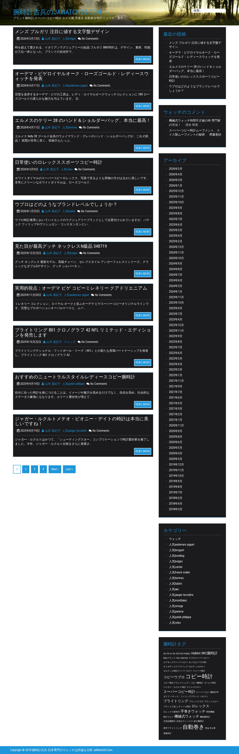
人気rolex (67, 169)
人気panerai (176, 611)
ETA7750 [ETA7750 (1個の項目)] (179, 653)
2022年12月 (176, 325)
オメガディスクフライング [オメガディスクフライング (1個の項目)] (175, 666)
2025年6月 (175, 224)
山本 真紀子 (51, 38)
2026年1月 (175, 185)
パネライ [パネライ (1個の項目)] (204, 696)
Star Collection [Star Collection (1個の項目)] (182, 658)
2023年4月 (175, 319)
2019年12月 (176, 464)
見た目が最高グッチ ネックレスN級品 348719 (61, 245)
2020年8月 (175, 436)
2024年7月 (175, 275)
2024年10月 (176, 258)
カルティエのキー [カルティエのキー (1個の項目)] (197, 666)
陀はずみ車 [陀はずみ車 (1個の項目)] (210, 728)
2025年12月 (176, 191)
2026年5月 (175, 169)
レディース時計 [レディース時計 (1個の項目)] (183, 706)
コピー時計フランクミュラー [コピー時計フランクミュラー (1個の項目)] (176, 683)
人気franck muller (179, 572)
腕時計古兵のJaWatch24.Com (57, 12)
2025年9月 (175, 208)
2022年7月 (175, 347)
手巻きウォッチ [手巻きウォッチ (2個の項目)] (193, 711)
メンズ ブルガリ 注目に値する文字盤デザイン (62, 31)
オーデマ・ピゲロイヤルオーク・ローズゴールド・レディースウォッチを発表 (82, 76)
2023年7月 (175, 314)
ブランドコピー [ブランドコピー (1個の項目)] (211, 701)
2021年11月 (176, 381)
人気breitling (176, 556)
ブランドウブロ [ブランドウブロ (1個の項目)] (196, 701)
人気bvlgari (69, 38)
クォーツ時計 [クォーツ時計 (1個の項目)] (199, 671)
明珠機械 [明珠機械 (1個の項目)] (210, 712)
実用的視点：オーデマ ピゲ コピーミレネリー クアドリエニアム (81, 287)
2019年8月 (175, 487)
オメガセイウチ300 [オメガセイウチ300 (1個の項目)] (197, 662)
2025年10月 (176, 202)
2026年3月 (175, 180)
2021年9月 (175, 386)
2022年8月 (175, 341)
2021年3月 (175, 408)
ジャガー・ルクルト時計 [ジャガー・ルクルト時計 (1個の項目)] (174, 687)
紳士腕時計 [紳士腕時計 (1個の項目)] (199, 721)
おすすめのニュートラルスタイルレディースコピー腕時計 (75, 376)
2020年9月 (175, 431)
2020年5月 (175, 447)
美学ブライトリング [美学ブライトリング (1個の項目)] (172, 728)
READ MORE (142, 59)
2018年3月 (175, 509)
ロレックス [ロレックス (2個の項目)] (200, 706)
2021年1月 (175, 420)
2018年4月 (175, 503)
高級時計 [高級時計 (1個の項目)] (167, 733)
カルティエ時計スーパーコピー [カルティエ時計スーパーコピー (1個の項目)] (177, 671)
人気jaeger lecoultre (74, 430)
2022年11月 (176, 330)
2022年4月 (175, 364)
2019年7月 (175, 492)
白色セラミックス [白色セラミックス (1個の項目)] (184, 721)
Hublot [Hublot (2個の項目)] (196, 653)
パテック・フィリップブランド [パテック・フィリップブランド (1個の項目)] (184, 696)
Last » (69, 468)
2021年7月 (175, 392)
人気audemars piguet (75, 85)
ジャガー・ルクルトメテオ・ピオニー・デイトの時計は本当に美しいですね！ (81, 420)
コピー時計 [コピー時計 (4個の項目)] (199, 676)
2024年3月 (175, 286)
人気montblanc (178, 600)
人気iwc (174, 589)
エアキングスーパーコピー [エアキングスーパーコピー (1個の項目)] (175, 662)
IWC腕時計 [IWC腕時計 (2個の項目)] (209, 653)
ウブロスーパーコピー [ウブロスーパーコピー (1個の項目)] (199, 658)
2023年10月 (176, 302)
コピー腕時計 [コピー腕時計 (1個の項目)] (197, 683)
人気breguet (176, 550)
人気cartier (176, 567)
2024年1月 (175, 291)
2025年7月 (175, 219)
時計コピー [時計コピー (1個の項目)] (168, 717)
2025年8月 (175, 213)
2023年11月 (176, 297)
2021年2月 (175, 414)
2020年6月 (175, 442)
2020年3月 (175, 459)
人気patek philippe (73, 383)
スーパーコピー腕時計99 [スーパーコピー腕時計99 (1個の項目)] (207, 692)
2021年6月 (175, 397)
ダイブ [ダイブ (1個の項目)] (166, 696)
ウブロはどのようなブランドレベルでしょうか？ (66, 204)
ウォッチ (70, 341)
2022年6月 (175, 353)
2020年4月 (175, 453)
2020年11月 (176, 425)
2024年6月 (175, 280)
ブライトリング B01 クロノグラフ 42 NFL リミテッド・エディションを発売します (83, 332)
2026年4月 (175, 174)
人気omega (176, 606)
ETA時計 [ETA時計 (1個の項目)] (187, 653)
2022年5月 (175, 358)
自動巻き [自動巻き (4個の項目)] (193, 727)
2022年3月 (175, 369)
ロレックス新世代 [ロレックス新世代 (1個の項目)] (171, 712)
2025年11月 (176, 196)
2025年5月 (175, 230)
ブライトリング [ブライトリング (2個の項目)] (175, 701)
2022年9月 (175, 336)
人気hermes (69, 127)
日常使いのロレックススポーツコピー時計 (58, 162)
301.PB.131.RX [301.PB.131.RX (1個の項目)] (169, 653)
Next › (54, 468)
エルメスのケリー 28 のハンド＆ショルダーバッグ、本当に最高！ (83, 120)
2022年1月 (175, 375)
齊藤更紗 (215, 134)
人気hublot (68, 211)
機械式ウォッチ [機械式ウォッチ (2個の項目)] (186, 716)
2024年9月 (175, 263)
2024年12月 (176, 247)
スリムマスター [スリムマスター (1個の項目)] (194, 687)
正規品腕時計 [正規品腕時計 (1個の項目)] (169, 721)
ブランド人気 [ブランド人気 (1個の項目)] (169, 706)
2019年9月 (175, 481)
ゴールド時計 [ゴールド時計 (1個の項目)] (210, 683)
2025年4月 (175, 235)
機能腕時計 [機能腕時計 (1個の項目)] (205, 717)
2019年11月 (176, 470)
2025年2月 (175, 241)
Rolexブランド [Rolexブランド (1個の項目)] (169, 658)
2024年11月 (176, 252)
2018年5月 (175, 498)
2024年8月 (175, 269)
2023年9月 (175, 308)
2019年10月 (176, 475)
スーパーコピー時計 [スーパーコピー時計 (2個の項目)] (179, 691)
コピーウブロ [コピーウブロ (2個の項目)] (174, 677)
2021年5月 (175, 403)
